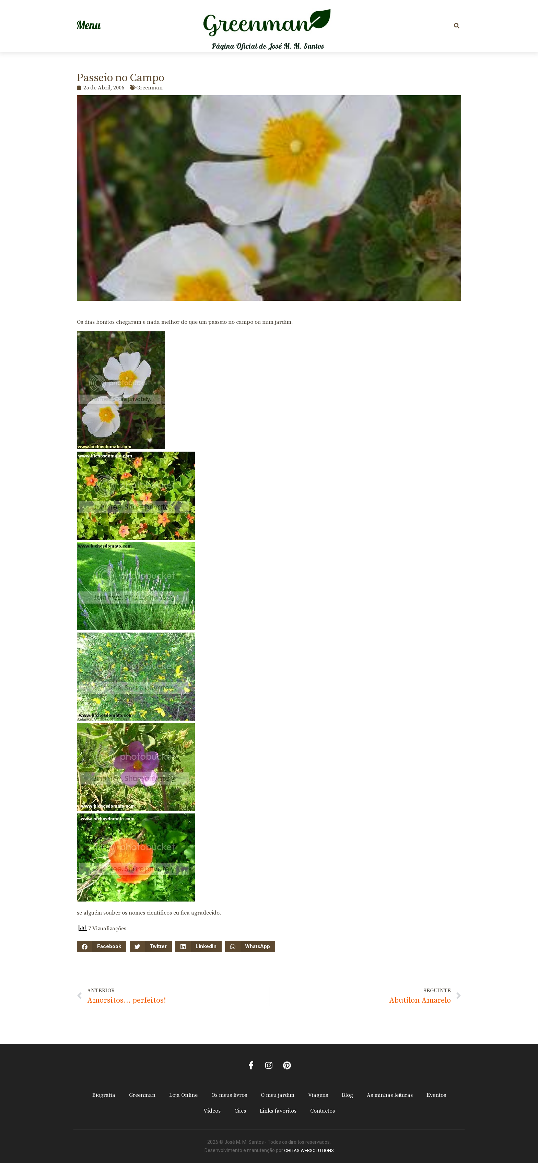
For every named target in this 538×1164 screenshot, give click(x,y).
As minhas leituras (390, 1096)
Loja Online (183, 1096)
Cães (240, 1111)
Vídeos (212, 1111)
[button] (101, 946)
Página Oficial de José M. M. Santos (267, 46)
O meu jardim (277, 1096)
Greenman (142, 1096)
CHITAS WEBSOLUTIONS (309, 1151)
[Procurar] (457, 26)
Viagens (318, 1096)
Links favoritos (278, 1111)
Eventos (436, 1096)
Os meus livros (229, 1096)
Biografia (103, 1096)
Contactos (322, 1111)
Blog (347, 1096)
